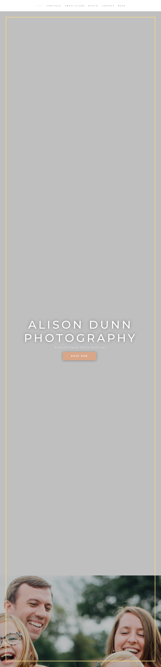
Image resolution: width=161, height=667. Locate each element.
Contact (108, 6)
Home (39, 6)
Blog (92, 6)
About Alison (75, 6)
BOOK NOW (79, 356)
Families (53, 6)
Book (122, 6)
